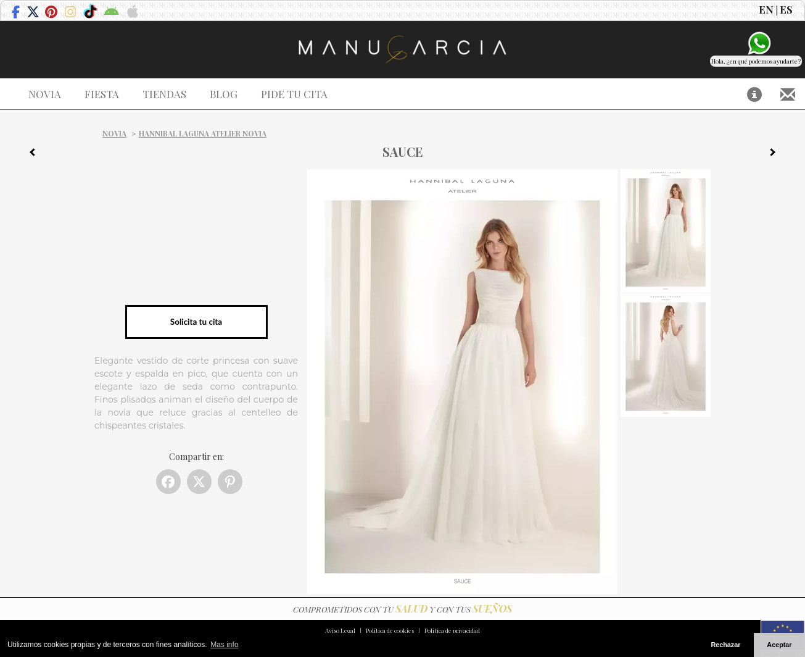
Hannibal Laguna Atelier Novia (202, 133)
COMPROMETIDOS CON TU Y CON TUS (402, 609)
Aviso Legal (340, 630)
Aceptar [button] (779, 644)
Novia (114, 133)
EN (766, 9)
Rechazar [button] (725, 644)
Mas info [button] (224, 644)
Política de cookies (390, 630)
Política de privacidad (452, 630)
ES (786, 9)
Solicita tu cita (196, 322)
